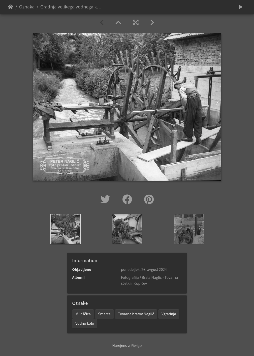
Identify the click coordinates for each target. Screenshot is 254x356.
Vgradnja (168, 314)
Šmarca (104, 314)
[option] (65, 229)
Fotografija (130, 277)
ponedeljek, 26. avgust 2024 (144, 269)
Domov (10, 7)
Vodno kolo (84, 323)
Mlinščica (83, 314)
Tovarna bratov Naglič (136, 314)
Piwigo (136, 345)
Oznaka (26, 6)
